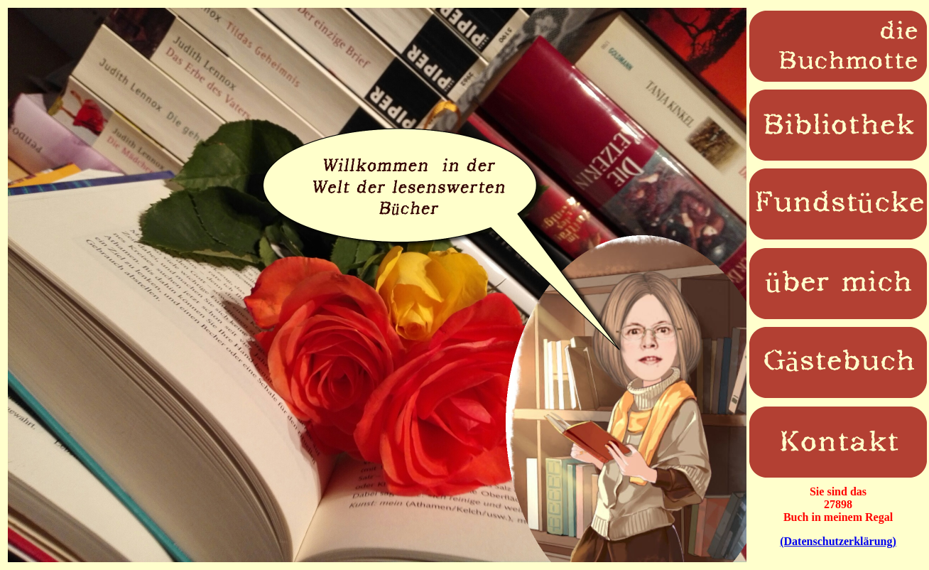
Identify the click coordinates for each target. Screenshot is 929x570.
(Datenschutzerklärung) (838, 541)
